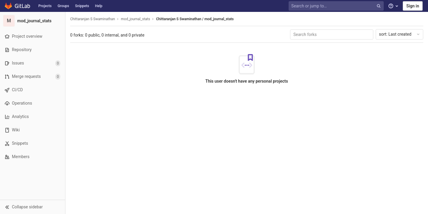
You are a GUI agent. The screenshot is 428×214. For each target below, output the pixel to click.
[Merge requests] (32, 76)
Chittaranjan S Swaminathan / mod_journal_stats (195, 19)
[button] (32, 207)
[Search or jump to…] (336, 6)
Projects (45, 6)
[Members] (32, 156)
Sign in (412, 6)
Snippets (82, 6)
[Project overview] (32, 36)
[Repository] (32, 49)
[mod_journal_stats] (32, 21)
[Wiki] (32, 130)
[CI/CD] (32, 90)
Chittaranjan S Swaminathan (92, 19)
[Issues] (32, 63)
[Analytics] (32, 116)
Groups (63, 6)
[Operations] (32, 103)
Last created (400, 34)
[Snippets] (32, 143)
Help (99, 6)
